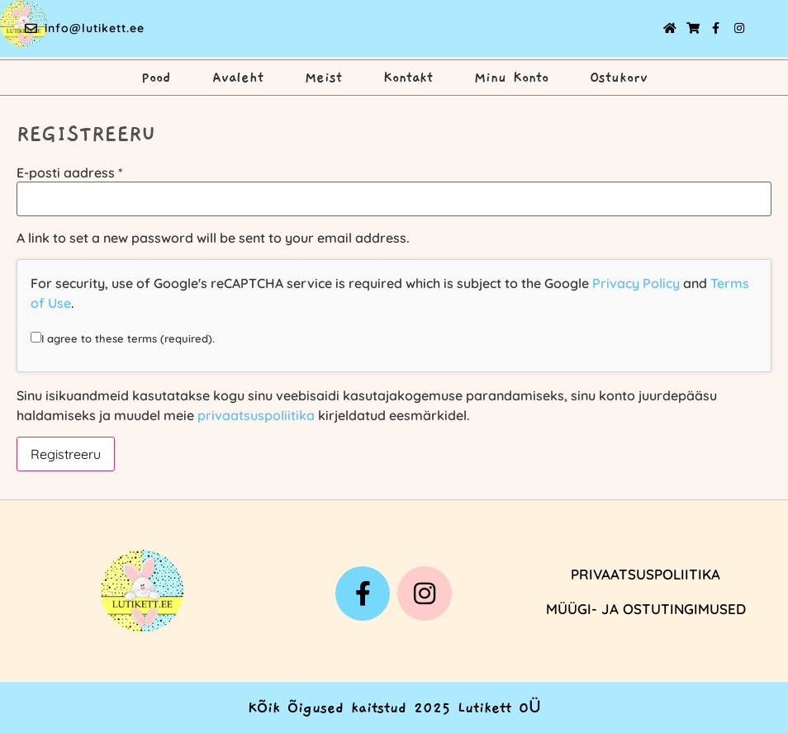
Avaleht (237, 77)
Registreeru (66, 454)
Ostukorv (619, 77)
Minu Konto (511, 77)
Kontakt (408, 77)
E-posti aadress (70, 172)
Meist (323, 77)
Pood (156, 77)
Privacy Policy (636, 283)
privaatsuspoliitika (256, 415)
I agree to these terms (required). (123, 338)
